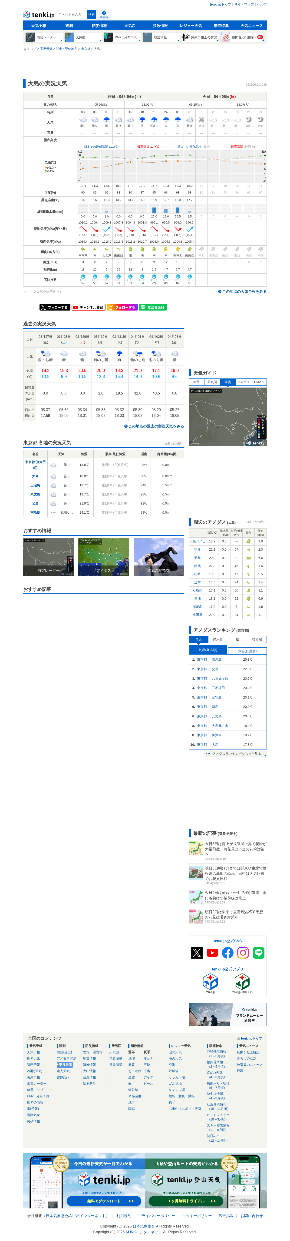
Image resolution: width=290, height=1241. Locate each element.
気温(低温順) (247, 651)
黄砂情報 (33, 1121)
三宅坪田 (218, 688)
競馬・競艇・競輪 (182, 1096)
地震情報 (89, 1058)
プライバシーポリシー (156, 1216)
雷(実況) (63, 1077)
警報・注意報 (92, 1052)
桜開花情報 (220, 1064)
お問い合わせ (252, 1216)
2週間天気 (34, 1071)
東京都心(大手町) (35, 465)
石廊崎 (197, 590)
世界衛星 (115, 1065)
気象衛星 (115, 1058)
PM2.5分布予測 (38, 1096)
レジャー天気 (191, 26)
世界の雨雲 (35, 1102)
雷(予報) (33, 1109)
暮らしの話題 (246, 1058)
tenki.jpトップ (220, 4)
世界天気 (33, 1058)
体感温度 (134, 1096)
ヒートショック (220, 1117)
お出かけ (134, 1071)
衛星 (196, 382)
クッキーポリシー (197, 1216)
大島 (35, 476)
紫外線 (133, 1090)
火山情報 (89, 1071)
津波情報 (89, 1065)
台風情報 (89, 1077)
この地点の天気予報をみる (244, 292)
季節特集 (221, 26)
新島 (197, 558)
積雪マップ (35, 1090)
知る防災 (89, 1083)
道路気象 (33, 1115)
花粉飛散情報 (220, 1054)
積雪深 (257, 639)
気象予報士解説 (248, 1052)
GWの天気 (220, 1075)
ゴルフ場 (175, 1083)
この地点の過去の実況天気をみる (156, 426)
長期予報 (33, 1077)
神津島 (217, 735)
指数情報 (160, 26)
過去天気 (63, 1071)
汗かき (148, 1058)
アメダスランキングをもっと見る (236, 754)
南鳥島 (35, 512)
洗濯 (131, 1058)
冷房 (147, 1071)
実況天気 (65, 1065)
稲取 (197, 549)
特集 (240, 1070)
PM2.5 (259, 382)
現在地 (104, 17)
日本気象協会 (57, 1216)
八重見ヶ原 (220, 678)
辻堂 (197, 582)
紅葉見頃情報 (220, 1106)
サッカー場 (177, 1077)
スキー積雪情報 (220, 1128)
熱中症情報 (220, 1096)
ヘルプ (262, 4)
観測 (69, 26)
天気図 (129, 26)
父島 (35, 503)
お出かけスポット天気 (185, 1109)
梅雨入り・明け (220, 1085)
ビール (148, 1083)
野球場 (173, 1071)
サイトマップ (244, 4)
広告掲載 (226, 1216)
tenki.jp (39, 16)
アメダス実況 (66, 1058)
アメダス (243, 382)
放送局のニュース (250, 1065)
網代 (197, 566)
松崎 (197, 574)
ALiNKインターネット (87, 1216)
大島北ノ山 (197, 541)
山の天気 (175, 1052)
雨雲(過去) (64, 1052)
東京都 (202, 659)
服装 (131, 1065)
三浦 (197, 598)
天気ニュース (252, 26)
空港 (172, 1065)
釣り (172, 1102)
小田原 (197, 615)
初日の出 (220, 1138)
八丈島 (35, 494)
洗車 (131, 1102)
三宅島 (35, 485)
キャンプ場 (177, 1090)
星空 (131, 1077)
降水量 (218, 639)
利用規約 (123, 1216)
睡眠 (131, 1109)
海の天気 (175, 1058)
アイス (148, 1077)
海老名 (197, 607)
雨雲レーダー (36, 1083)
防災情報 (99, 26)
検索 (91, 14)
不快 (147, 1065)
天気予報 (38, 26)
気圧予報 (33, 1065)
